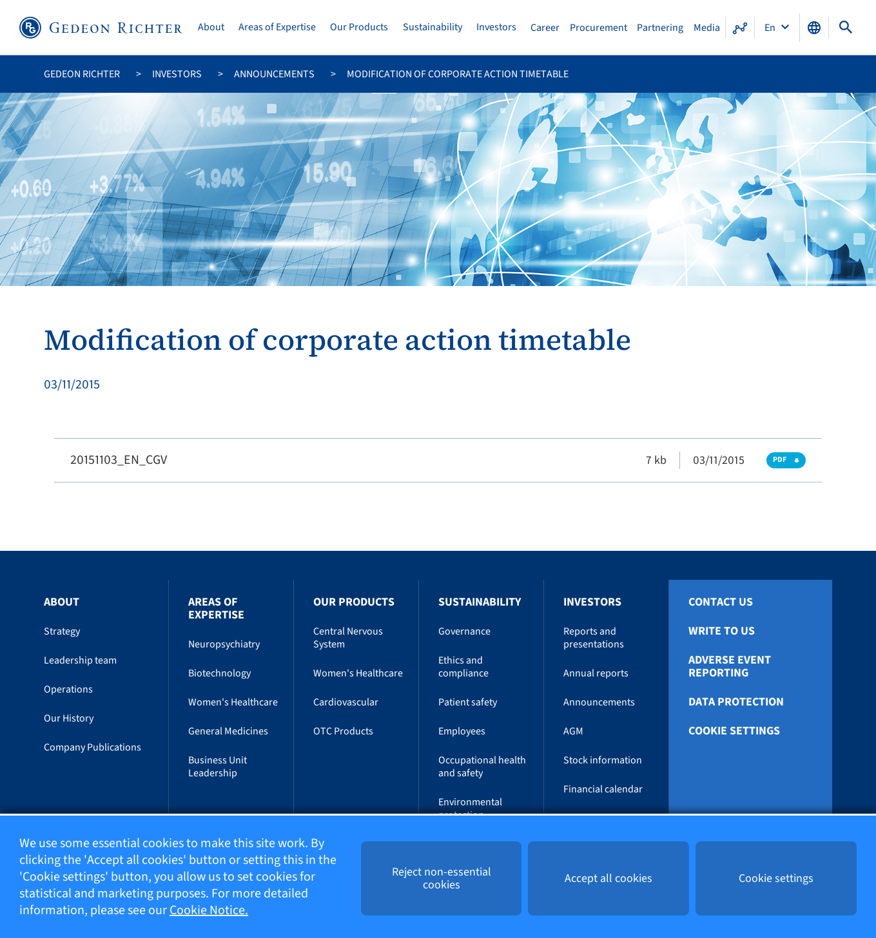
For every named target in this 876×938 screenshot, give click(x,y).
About (211, 27)
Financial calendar (603, 789)
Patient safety (467, 702)
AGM (573, 731)
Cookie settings (734, 731)
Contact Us (720, 602)
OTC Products (343, 731)
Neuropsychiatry (224, 644)
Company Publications (92, 747)
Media (707, 28)
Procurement (598, 28)
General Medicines (228, 731)
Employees (461, 731)
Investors (496, 27)
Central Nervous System (348, 637)
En (770, 28)
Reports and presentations (593, 637)
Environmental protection (470, 808)
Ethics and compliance (463, 666)
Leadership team (80, 660)
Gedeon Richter (82, 74)
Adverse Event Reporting (729, 667)
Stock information (602, 760)
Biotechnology (219, 673)
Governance (464, 631)
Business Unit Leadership (217, 766)
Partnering (660, 28)
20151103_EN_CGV (118, 460)
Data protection (736, 702)
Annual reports (595, 673)
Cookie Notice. (209, 910)
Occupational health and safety (482, 766)
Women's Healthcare (233, 702)
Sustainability (432, 27)
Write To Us (721, 631)
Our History (68, 718)
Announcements (274, 74)
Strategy (62, 631)
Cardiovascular (345, 702)
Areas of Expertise (277, 27)
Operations (68, 689)
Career (545, 28)
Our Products (359, 27)
